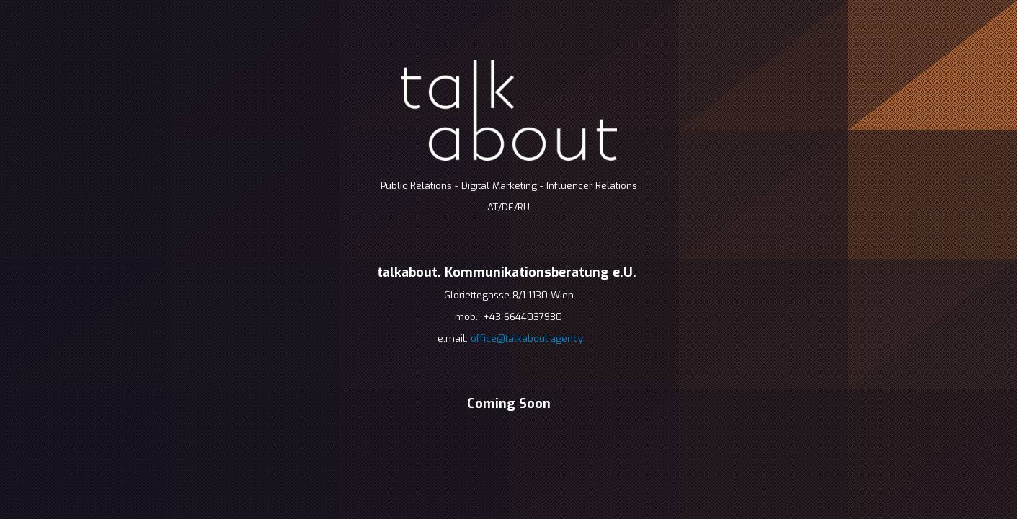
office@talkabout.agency (527, 338)
